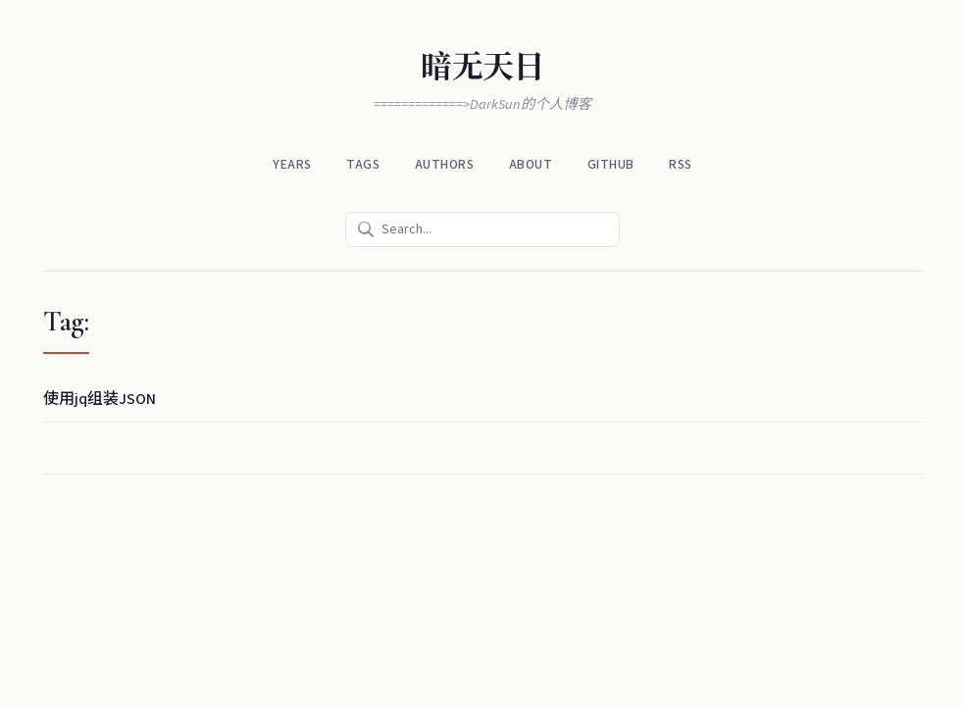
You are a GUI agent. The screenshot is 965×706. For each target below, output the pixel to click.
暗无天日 (482, 67)
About (530, 164)
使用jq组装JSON (99, 397)
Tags (365, 164)
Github (608, 164)
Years (297, 164)
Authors (446, 164)
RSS (675, 164)
